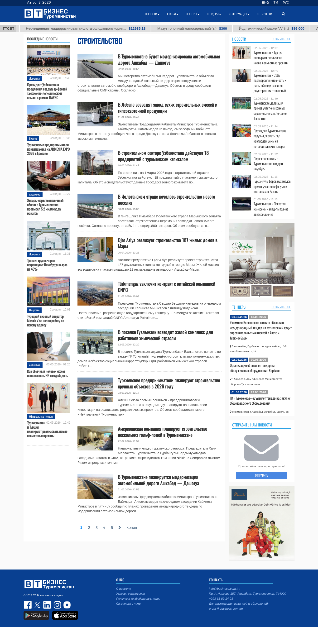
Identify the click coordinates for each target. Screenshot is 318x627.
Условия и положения (130, 593)
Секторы (192, 14)
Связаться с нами (128, 603)
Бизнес (33, 138)
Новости (239, 39)
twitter (38, 605)
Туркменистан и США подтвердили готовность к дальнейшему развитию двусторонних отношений (270, 83)
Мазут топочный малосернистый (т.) (212, 28)
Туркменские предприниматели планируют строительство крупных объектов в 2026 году (169, 383)
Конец (131, 528)
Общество (34, 310)
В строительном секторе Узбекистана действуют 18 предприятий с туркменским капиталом (163, 156)
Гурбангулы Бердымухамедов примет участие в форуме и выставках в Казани (272, 186)
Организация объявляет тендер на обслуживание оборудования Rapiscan (255, 368)
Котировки (264, 14)
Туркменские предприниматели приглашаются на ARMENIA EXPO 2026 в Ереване (48, 149)
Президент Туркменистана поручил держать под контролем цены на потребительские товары (270, 138)
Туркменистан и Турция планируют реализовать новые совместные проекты (47, 429)
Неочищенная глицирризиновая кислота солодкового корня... (105, 28)
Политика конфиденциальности (138, 598)
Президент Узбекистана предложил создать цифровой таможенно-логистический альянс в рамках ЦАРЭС (47, 91)
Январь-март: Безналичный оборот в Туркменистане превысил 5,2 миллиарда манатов (45, 206)
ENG (265, 2)
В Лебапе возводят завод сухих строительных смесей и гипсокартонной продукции (167, 107)
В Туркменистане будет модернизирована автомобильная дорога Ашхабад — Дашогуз (169, 59)
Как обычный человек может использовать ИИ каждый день (47, 373)
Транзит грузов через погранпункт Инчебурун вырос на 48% (47, 264)
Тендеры (239, 307)
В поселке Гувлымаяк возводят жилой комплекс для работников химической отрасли (165, 335)
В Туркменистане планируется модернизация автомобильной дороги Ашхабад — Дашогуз (158, 480)
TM (276, 2)
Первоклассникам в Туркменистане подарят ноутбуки (268, 164)
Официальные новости (41, 416)
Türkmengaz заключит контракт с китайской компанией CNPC (166, 287)
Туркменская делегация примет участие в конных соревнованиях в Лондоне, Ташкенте (270, 111)
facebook (28, 605)
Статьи (172, 14)
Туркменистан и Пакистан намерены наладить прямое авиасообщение (271, 209)
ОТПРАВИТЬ (261, 475)
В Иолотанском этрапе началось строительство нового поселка (166, 199)
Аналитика (34, 194)
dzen (66, 605)
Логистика (34, 78)
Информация (239, 14)
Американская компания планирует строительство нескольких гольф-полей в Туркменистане (162, 432)
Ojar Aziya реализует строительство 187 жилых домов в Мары (167, 243)
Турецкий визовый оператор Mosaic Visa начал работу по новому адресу (45, 320)
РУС (286, 2)
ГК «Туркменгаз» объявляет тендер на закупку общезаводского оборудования (260, 400)
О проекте (123, 588)
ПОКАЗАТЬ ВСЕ (281, 39)
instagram (57, 605)
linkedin (47, 605)
